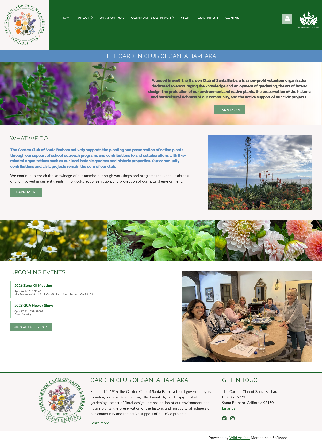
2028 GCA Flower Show (33, 305)
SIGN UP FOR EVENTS (31, 327)
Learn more (100, 423)
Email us (228, 408)
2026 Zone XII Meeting (33, 285)
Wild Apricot (239, 437)
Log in (287, 19)
